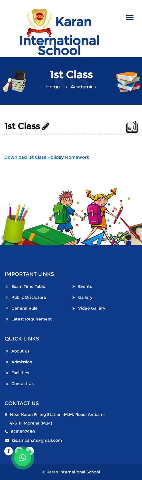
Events (85, 286)
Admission (21, 362)
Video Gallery (91, 308)
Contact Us (22, 383)
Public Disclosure (28, 297)
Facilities (20, 372)
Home (53, 86)
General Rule (24, 308)
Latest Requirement (31, 319)
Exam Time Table (28, 286)
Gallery (85, 297)
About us (20, 351)
